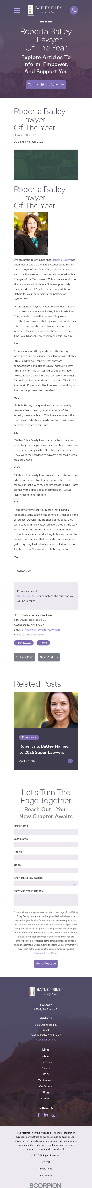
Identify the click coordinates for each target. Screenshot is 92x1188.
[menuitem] (46, 1162)
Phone (18, 852)
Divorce (46, 1068)
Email (17, 865)
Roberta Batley (61, 260)
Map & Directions (46, 1039)
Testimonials (46, 1080)
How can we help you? (29, 891)
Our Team (46, 1062)
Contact (46, 1098)
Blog (46, 1092)
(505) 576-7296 (27, 596)
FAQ (46, 1074)
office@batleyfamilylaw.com (41, 630)
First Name (21, 826)
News (43, 643)
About (46, 1056)
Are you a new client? (29, 878)
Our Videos (46, 1086)
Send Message (46, 963)
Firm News (24, 643)
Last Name (21, 839)
